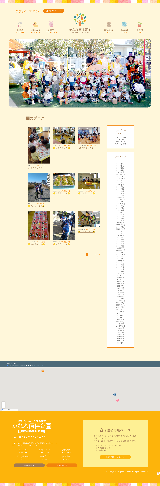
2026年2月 (120, 170)
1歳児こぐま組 (121, 142)
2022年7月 (121, 261)
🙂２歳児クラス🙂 (61, 148)
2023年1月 (120, 248)
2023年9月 (120, 231)
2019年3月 (121, 339)
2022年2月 (120, 271)
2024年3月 (120, 219)
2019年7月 (120, 332)
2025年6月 (120, 187)
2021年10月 (120, 280)
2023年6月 (120, 238)
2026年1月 (121, 172)
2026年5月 (120, 164)
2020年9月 (120, 307)
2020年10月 (120, 305)
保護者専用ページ (53, 11)
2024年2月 (120, 221)
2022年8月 (120, 259)
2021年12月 (120, 275)
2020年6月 (120, 313)
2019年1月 (120, 343)
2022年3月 (120, 269)
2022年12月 (120, 250)
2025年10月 (120, 178)
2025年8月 (120, 183)
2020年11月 (120, 303)
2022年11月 (120, 252)
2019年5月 (121, 334)
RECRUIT (66, 457)
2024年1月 (120, 223)
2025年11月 (120, 176)
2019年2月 (121, 341)
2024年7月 (121, 210)
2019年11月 (121, 324)
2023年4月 (120, 242)
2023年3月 (120, 244)
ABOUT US (45, 451)
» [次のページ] (99, 254)
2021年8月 (121, 284)
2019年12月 (120, 322)
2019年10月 (120, 326)
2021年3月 (120, 294)
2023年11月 (120, 227)
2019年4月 (121, 337)
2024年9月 (120, 206)
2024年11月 (120, 202)
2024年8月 (120, 208)
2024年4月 (120, 216)
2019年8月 (121, 330)
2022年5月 (120, 265)
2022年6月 (120, 263)
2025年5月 (120, 189)
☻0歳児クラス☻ (86, 148)
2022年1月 (120, 273)
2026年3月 (120, 168)
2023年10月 (120, 229)
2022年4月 (120, 267)
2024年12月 (120, 200)
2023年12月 (120, 225)
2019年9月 (121, 328)
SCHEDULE (23, 451)
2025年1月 (120, 197)
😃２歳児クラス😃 (61, 193)
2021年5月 (120, 290)
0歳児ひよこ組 (120, 144)
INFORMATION (66, 451)
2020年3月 (120, 318)
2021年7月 (120, 286)
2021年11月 (121, 278)
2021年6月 (121, 288)
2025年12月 (120, 174)
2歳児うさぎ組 (120, 137)
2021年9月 (121, 282)
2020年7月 (120, 311)
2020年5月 (120, 315)
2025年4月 (120, 191)
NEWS (23, 457)
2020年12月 (120, 301)
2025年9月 (120, 181)
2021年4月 (120, 292)
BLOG (45, 457)
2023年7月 (121, 235)
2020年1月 (121, 320)
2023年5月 (120, 240)
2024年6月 (120, 212)
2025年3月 (120, 193)
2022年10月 (120, 254)
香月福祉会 (21, 11)
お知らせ (120, 140)
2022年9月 (120, 256)
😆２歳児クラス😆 (86, 231)
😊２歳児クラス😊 (61, 244)
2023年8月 (120, 233)
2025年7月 (121, 185)
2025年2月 (120, 195)
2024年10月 (120, 204)
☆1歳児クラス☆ (35, 168)
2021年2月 (120, 297)
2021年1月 (120, 299)
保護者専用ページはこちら (115, 457)
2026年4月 (120, 166)
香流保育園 (34, 11)
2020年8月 (120, 309)
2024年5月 (120, 214)
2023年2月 (120, 246)
